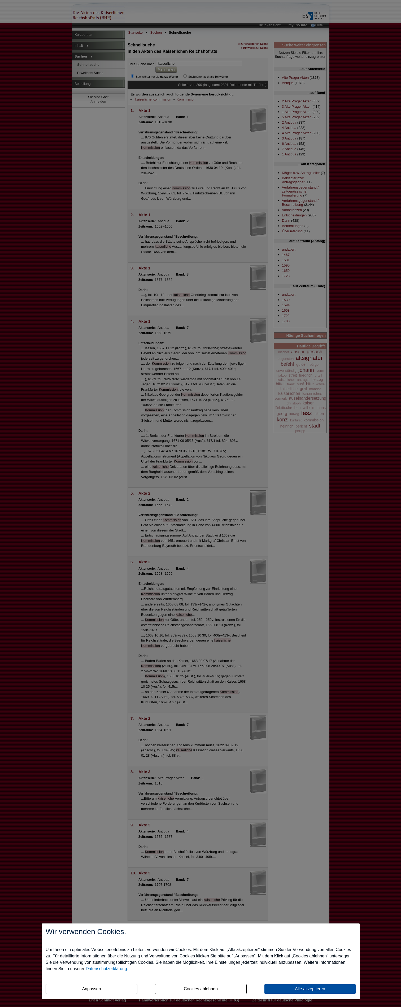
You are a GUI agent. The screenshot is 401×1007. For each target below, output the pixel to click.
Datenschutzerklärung (106, 968)
